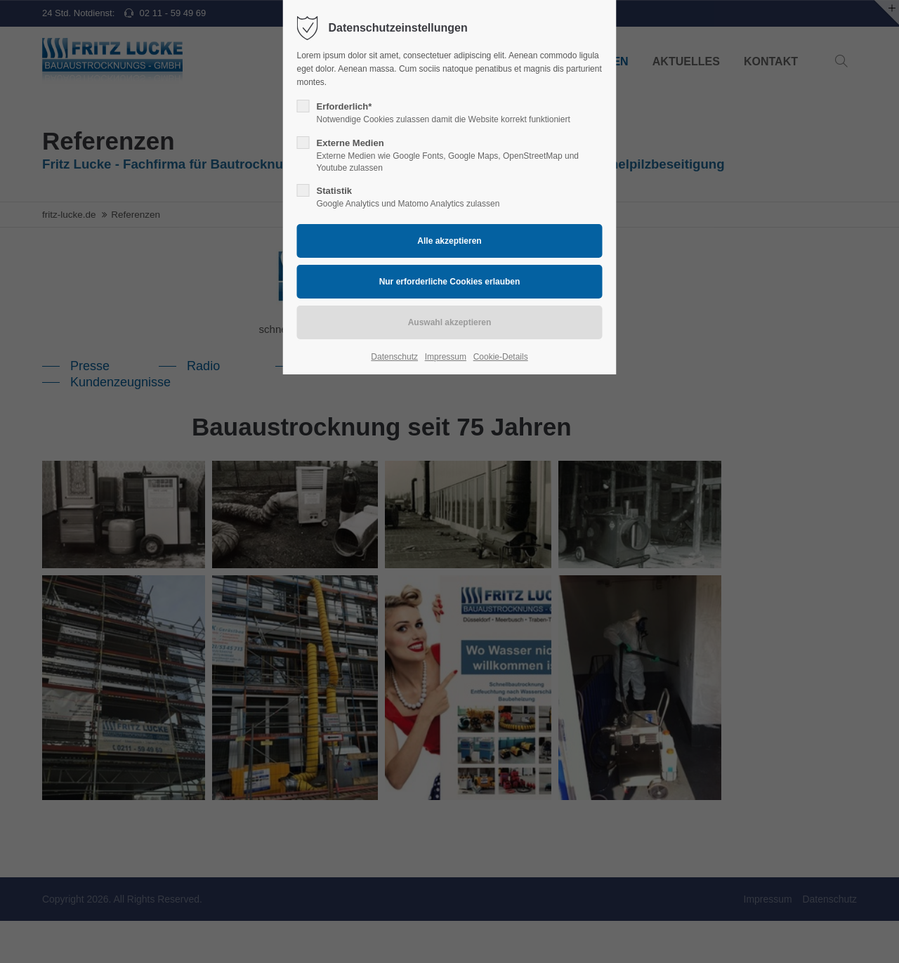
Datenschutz (394, 357)
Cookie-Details (500, 357)
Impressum (445, 357)
